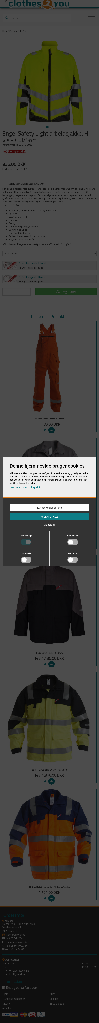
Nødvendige (26, 535)
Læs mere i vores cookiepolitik (25, 487)
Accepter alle (49, 516)
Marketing (72, 553)
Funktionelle (72, 535)
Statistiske (26, 553)
